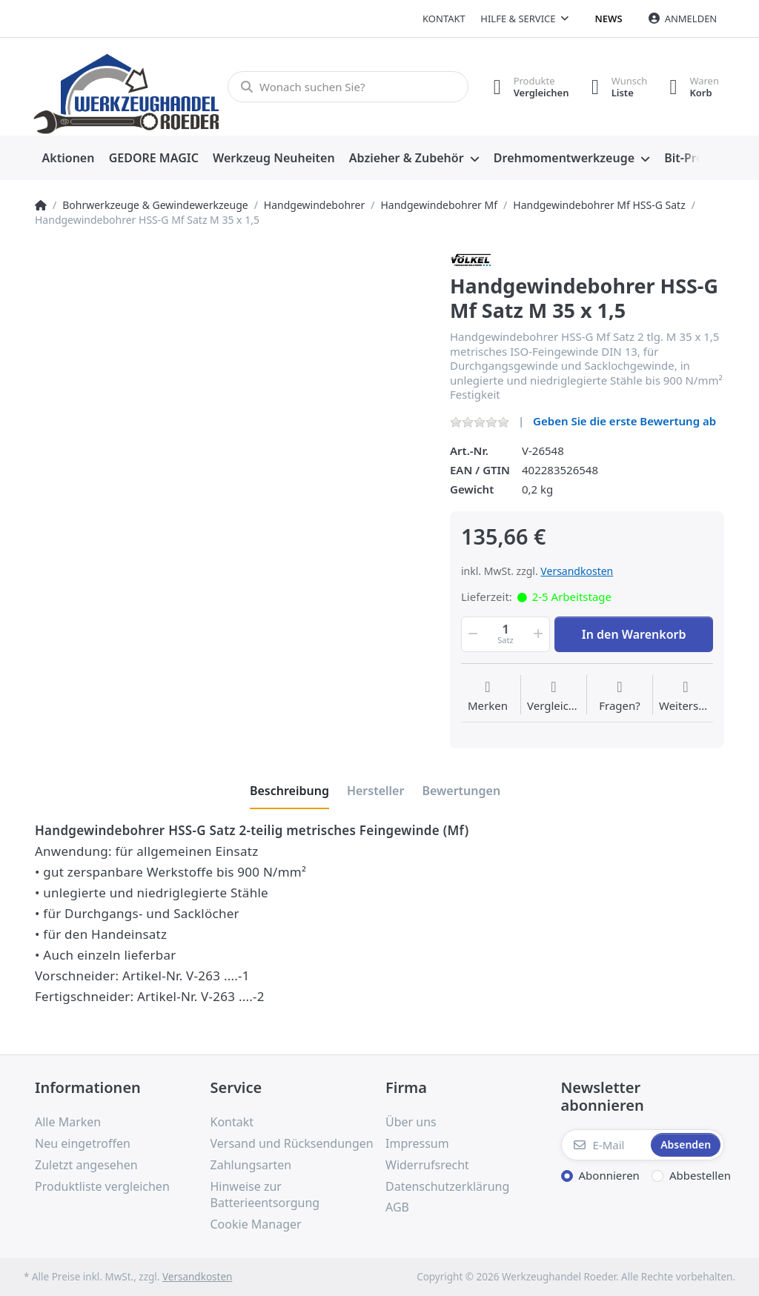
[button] (471, 634)
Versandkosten (576, 571)
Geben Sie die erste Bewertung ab (624, 420)
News (609, 18)
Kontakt (443, 18)
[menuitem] (68, 159)
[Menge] (505, 634)
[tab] (289, 790)
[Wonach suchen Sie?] (348, 86)
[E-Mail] (605, 1144)
